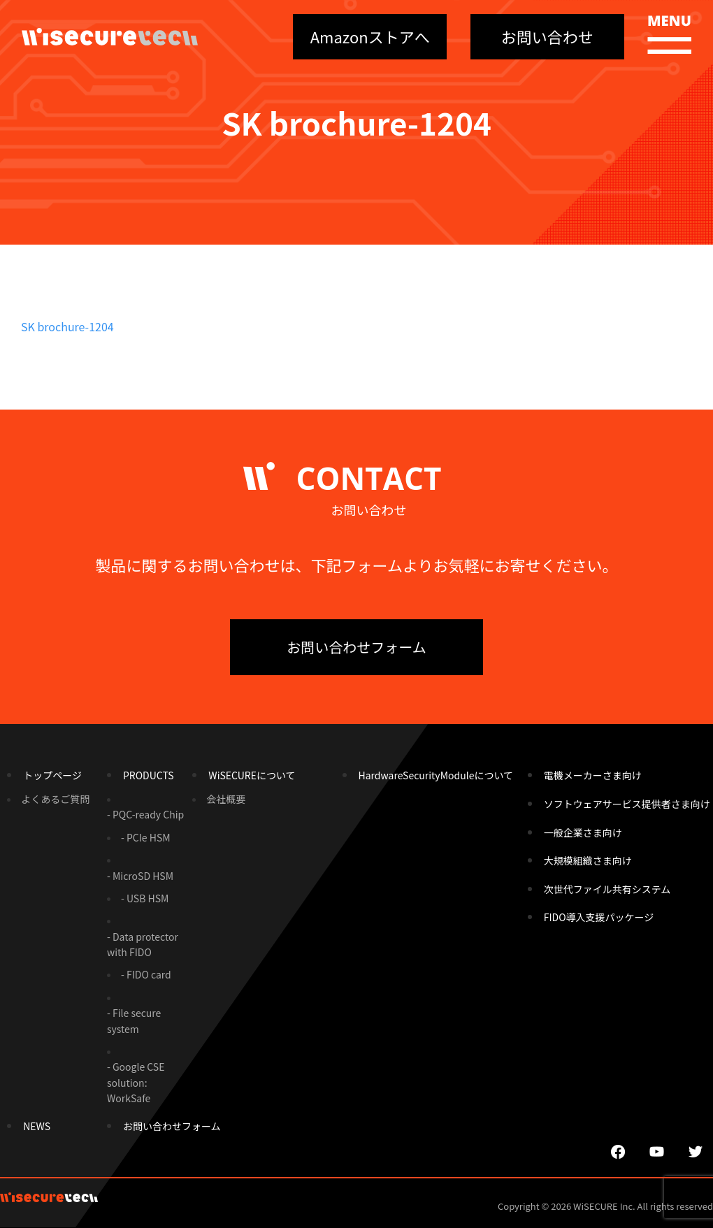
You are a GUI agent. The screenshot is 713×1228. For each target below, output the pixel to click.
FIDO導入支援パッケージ (599, 917)
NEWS (36, 1126)
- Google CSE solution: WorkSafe (136, 1082)
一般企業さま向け (583, 832)
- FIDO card (146, 974)
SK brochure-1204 (67, 326)
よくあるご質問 (55, 799)
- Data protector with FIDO (142, 944)
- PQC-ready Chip (145, 814)
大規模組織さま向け (588, 860)
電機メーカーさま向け (593, 775)
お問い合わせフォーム (356, 647)
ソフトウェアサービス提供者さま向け (627, 804)
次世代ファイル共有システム (607, 889)
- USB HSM (144, 898)
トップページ (52, 775)
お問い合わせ (547, 36)
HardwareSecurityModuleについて (436, 775)
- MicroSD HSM (140, 876)
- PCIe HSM (146, 837)
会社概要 (225, 799)
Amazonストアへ (370, 36)
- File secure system (134, 1020)
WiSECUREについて (251, 775)
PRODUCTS (148, 775)
